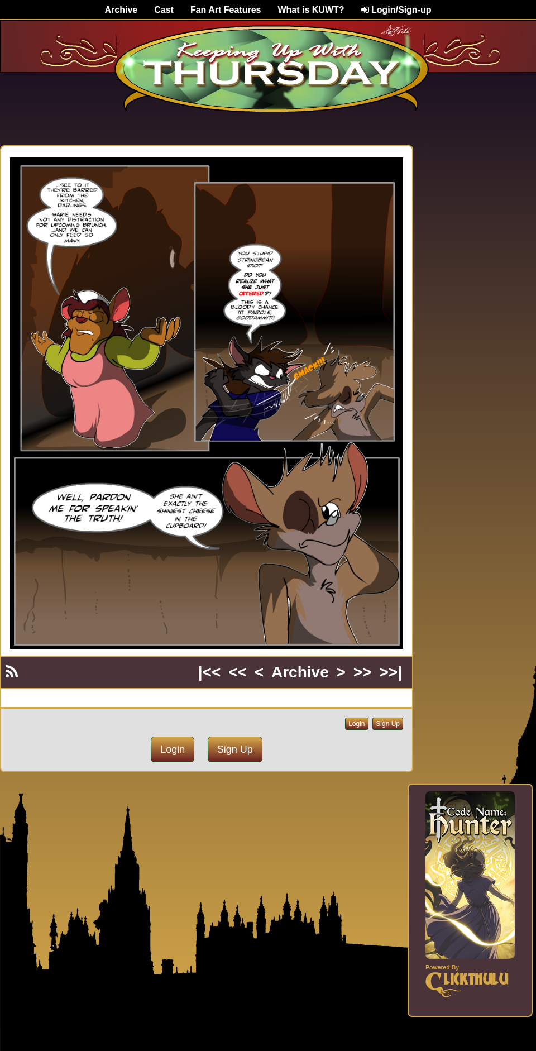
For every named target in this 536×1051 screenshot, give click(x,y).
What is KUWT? (310, 10)
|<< (209, 672)
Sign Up (388, 724)
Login (356, 724)
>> (362, 672)
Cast (164, 10)
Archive (121, 10)
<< (237, 672)
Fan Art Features (225, 10)
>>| (390, 672)
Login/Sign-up (396, 10)
